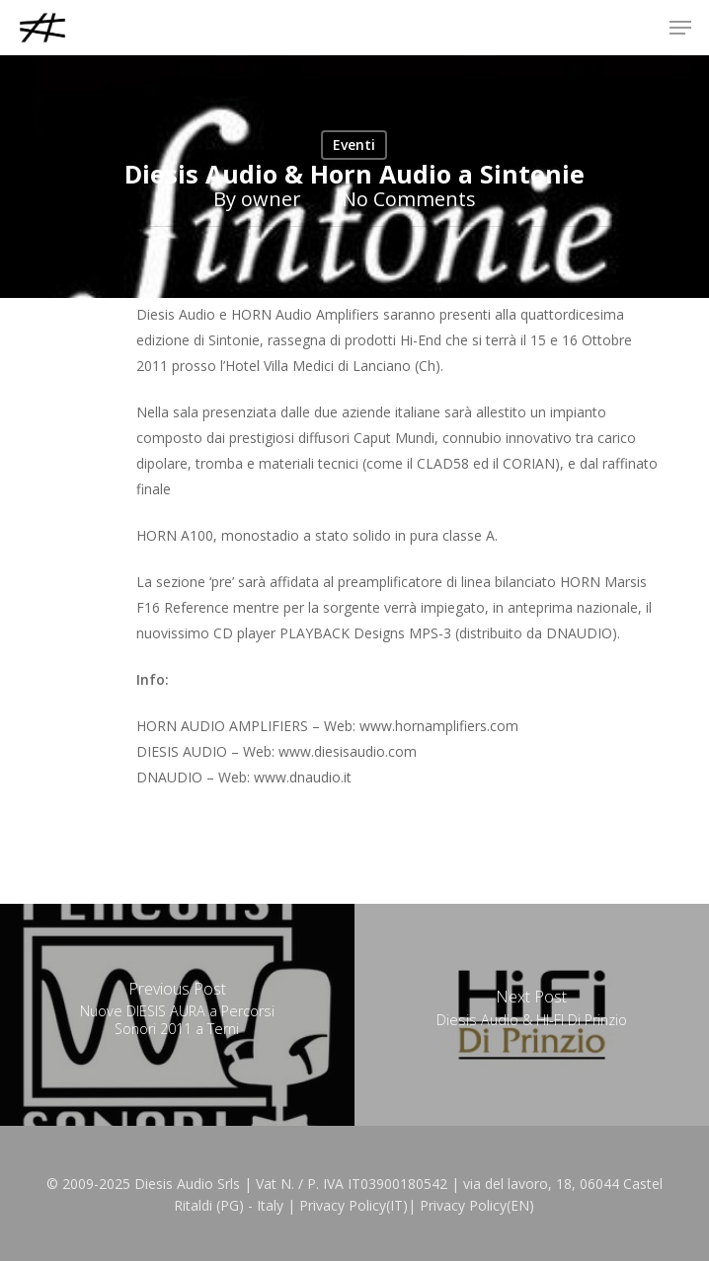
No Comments (409, 198)
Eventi (354, 144)
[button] (680, 27)
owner (271, 198)
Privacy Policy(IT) (353, 1205)
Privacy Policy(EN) (477, 1205)
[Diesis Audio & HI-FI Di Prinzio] (531, 1015)
